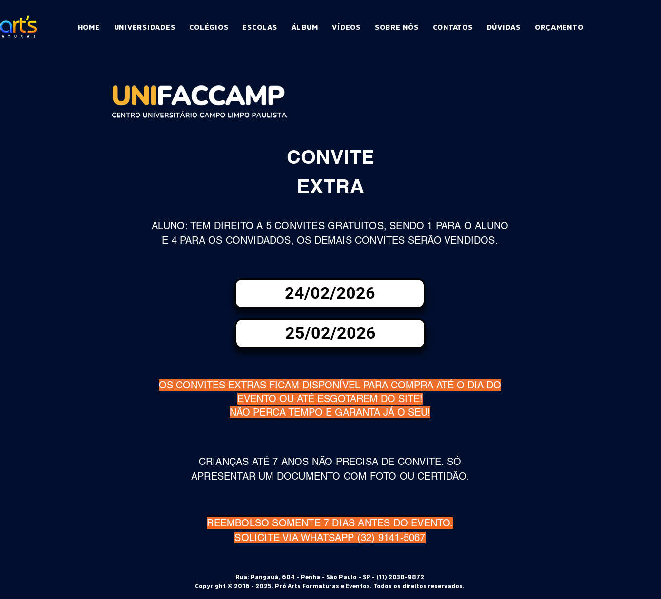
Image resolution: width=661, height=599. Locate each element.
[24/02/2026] (329, 293)
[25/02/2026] (330, 333)
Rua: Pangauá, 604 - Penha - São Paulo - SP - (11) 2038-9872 (329, 577)
